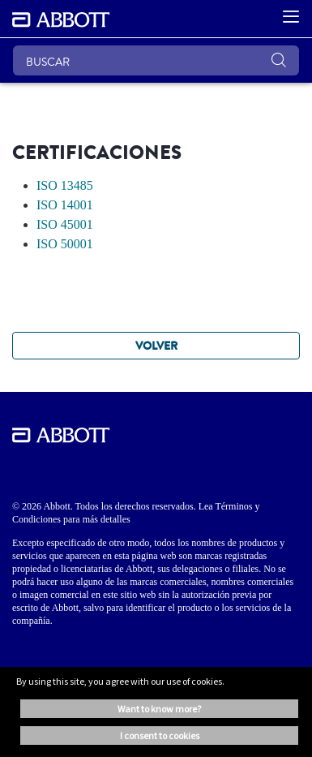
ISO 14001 (64, 205)
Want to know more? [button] (159, 709)
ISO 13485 (64, 185)
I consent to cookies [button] (159, 735)
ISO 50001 (64, 244)
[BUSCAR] (156, 60)
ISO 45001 (64, 224)
